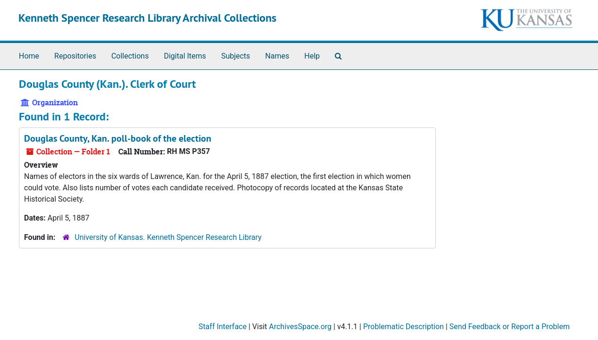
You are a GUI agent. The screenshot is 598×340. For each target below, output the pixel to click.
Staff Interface (223, 326)
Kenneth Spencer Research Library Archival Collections (147, 17)
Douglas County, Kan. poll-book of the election (117, 138)
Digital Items (185, 55)
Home (29, 55)
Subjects (235, 55)
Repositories (75, 55)
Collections (130, 55)
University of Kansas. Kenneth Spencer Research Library (168, 237)
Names (277, 55)
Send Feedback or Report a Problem (509, 326)
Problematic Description (403, 326)
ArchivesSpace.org (300, 326)
